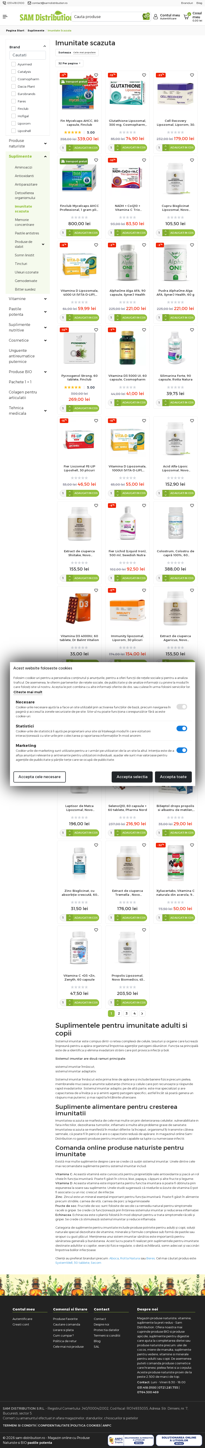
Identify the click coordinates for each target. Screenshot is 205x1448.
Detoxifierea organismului (25, 195)
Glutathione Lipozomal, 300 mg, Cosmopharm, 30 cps (127, 123)
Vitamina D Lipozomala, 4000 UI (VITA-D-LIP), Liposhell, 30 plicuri (79, 293)
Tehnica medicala (17, 411)
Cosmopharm (27, 79)
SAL (96, 1346)
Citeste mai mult (27, 692)
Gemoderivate (26, 281)
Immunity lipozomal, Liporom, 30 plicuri (127, 638)
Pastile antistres (27, 233)
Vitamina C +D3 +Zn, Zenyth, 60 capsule (79, 977)
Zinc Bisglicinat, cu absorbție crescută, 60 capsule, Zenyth (79, 893)
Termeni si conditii (107, 1335)
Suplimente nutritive (19, 327)
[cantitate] (63, 147)
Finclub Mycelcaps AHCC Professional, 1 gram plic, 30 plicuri (79, 208)
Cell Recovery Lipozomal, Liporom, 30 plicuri (175, 123)
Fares (20, 101)
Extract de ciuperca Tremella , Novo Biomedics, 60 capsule (127, 893)
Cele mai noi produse (68, 1346)
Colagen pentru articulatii (23, 395)
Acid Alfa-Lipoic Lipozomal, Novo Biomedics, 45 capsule (175, 468)
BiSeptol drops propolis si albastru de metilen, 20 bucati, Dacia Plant (175, 808)
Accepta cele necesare (40, 777)
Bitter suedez (25, 289)
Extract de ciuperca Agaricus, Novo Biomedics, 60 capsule (175, 638)
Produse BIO (20, 372)
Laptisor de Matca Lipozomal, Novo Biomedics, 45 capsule (79, 808)
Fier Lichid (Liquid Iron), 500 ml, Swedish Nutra (127, 553)
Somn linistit (24, 255)
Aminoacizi (23, 167)
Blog (97, 1341)
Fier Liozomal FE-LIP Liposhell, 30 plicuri (79, 468)
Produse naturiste (17, 143)
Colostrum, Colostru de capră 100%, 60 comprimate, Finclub (175, 553)
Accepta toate (173, 777)
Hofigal (22, 116)
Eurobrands (25, 94)
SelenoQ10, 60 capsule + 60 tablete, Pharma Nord (127, 808)
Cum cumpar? (63, 1335)
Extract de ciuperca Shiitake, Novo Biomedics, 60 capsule (79, 553)
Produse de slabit (23, 244)
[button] (8, 16)
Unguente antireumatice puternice (22, 356)
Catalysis (23, 71)
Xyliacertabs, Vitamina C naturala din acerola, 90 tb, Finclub (175, 893)
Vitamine (17, 299)
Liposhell (23, 131)
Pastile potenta (16, 312)
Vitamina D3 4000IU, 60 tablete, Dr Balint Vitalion (79, 638)
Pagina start (15, 30)
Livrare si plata (63, 1330)
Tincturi (21, 264)
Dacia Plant (25, 86)
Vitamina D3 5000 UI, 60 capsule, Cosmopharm (127, 377)
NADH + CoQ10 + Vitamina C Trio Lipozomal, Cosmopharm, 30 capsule (127, 208)
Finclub (21, 108)
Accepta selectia (132, 777)
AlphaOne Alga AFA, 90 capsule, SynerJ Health (127, 292)
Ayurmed (23, 64)
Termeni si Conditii (19, 1425)
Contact (100, 1319)
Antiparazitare (26, 184)
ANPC (107, 1425)
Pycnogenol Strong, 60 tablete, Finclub (79, 377)
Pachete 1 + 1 (20, 382)
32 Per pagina (68, 63)
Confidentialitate (53, 1425)
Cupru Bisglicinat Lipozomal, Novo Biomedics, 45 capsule (175, 208)
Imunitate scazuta (23, 208)
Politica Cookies (86, 1425)
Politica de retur (65, 1341)
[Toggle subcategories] (45, 143)
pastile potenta (40, 1443)
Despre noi (101, 1324)
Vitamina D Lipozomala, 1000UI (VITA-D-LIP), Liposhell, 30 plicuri (127, 468)
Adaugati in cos (86, 147)
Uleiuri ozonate (26, 272)
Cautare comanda (66, 1324)
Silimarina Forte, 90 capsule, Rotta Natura (175, 377)
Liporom (23, 123)
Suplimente (36, 30)
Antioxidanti (24, 176)
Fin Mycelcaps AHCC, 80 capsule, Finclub (79, 122)
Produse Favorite (65, 1319)
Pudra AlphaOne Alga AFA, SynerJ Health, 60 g (175, 292)
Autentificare (22, 1319)
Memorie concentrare (24, 222)
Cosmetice (19, 340)
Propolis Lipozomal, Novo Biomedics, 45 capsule (127, 978)
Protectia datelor (106, 1330)
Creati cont (21, 1324)
